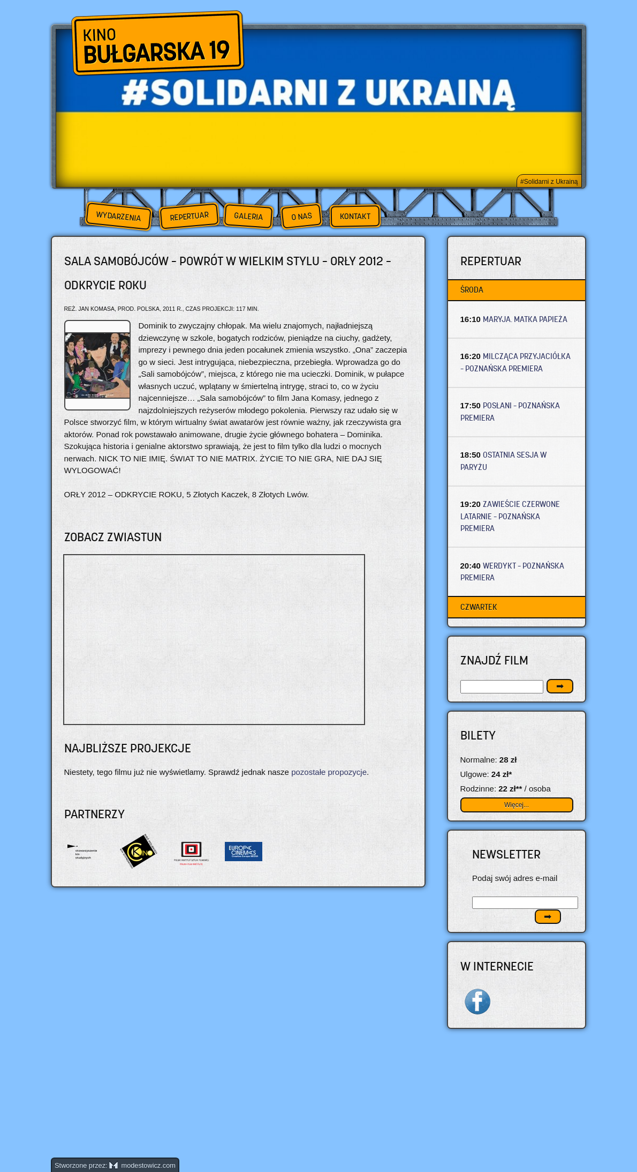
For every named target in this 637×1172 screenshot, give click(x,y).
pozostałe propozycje (329, 772)
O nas (301, 216)
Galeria (248, 216)
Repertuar (189, 216)
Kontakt (355, 216)
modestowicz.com (142, 1165)
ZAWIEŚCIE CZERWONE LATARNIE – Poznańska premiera (510, 516)
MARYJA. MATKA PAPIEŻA (525, 319)
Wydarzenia (118, 216)
